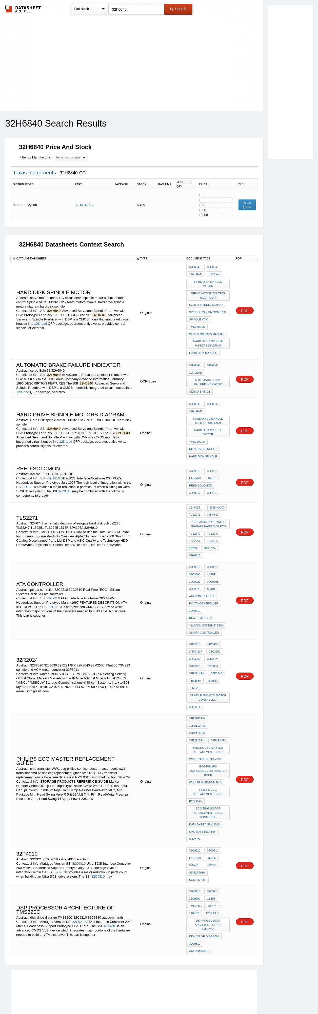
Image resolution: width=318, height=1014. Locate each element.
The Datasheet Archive (23, 9)
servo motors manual (206, 330)
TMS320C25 (197, 323)
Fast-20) (195, 470)
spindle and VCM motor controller (208, 678)
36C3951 (195, 641)
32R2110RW (219, 698)
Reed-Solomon (200, 477)
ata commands (200, 912)
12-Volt (194, 499)
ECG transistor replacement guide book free (208, 781)
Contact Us (234, 997)
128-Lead (211, 876)
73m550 (212, 662)
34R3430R (196, 635)
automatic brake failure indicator (208, 377)
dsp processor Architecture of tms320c (208, 887)
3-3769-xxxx (215, 499)
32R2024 (212, 641)
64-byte (214, 869)
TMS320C (195, 869)
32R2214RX (196, 655)
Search (178, 9)
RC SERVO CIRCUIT (202, 441)
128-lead (40, 321)
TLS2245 (212, 530)
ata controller (201, 582)
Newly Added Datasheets (76, 997)
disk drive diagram (204, 898)
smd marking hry (202, 799)
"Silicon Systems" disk (206, 610)
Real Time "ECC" (200, 603)
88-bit (211, 576)
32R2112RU (219, 705)
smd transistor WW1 (205, 730)
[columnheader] (72, 258)
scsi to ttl (197, 844)
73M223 (194, 669)
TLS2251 (195, 530)
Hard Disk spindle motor (208, 283)
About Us (253, 997)
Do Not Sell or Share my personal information (156, 997)
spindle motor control (208, 309)
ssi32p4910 (197, 837)
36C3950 (214, 635)
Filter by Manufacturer (35, 157)
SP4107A (209, 537)
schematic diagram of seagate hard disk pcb (208, 515)
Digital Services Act (208, 997)
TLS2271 (195, 506)
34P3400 (212, 628)
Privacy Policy (109, 997)
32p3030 (211, 648)
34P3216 (194, 628)
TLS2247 (212, 523)
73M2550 (195, 662)
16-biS (211, 824)
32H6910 (195, 544)
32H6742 (212, 506)
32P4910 (212, 484)
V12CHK (213, 273)
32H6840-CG (84, 205)
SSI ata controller (204, 617)
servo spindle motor (206, 303)
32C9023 (195, 576)
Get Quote (247, 205)
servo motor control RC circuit (208, 294)
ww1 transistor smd (205, 752)
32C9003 (212, 569)
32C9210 (195, 484)
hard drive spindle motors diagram (208, 339)
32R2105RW (197, 698)
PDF (245, 308)
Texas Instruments (35, 172)
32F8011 (194, 687)
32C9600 (195, 562)
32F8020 (194, 648)
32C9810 (53, 470)
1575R (193, 537)
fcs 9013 (195, 770)
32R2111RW (197, 705)
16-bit (211, 470)
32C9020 (195, 569)
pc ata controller (203, 589)
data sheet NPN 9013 (204, 792)
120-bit (194, 876)
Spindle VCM (198, 316)
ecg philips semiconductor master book (208, 741)
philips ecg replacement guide (208, 761)
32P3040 (216, 655)
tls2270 (195, 523)
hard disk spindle (203, 348)
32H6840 (195, 267)
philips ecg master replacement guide (208, 721)
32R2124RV (196, 712)
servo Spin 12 (199, 386)
